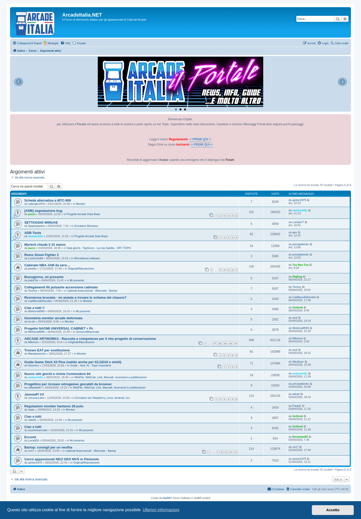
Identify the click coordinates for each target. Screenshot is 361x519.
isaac (31, 409)
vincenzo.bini (36, 397)
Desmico (33, 365)
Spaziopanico (36, 225)
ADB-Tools (32, 233)
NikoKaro (298, 361)
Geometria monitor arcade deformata (53, 318)
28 (220, 343)
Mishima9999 (36, 311)
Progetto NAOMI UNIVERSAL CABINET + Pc (58, 328)
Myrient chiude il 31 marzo (45, 244)
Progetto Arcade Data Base (83, 214)
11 (236, 452)
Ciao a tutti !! (34, 308)
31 (236, 343)
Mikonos (33, 342)
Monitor (80, 203)
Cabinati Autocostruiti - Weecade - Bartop (92, 290)
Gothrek (297, 307)
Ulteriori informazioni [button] (161, 510)
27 (214, 343)
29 (225, 343)
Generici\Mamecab (87, 331)
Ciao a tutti (32, 416)
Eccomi (30, 437)
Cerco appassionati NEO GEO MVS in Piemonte (61, 459)
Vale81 (32, 419)
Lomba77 (298, 222)
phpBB (166, 498)
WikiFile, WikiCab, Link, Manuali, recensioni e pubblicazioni (110, 377)
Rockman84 (300, 436)
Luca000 (33, 440)
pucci (31, 214)
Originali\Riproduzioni (81, 268)
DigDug (297, 276)
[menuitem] (65, 43)
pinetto (32, 268)
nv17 (31, 450)
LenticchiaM (35, 258)
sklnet (296, 394)
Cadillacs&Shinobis (40, 300)
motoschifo (299, 210)
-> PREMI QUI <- (200, 139)
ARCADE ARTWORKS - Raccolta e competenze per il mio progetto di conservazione (90, 339)
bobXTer (33, 280)
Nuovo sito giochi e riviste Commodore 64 (57, 374)
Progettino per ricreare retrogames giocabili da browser (68, 384)
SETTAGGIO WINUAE (41, 222)
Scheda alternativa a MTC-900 (47, 200)
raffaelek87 (35, 387)
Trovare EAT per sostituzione (47, 350)
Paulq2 (296, 405)
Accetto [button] (332, 510)
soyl (294, 317)
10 (230, 452)
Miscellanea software (87, 258)
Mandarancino (37, 353)
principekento (300, 244)
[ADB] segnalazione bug (43, 211)
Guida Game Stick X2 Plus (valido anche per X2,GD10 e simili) (72, 362)
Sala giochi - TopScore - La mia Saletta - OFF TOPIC (99, 247)
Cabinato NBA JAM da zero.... (47, 265)
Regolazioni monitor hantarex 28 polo (53, 406)
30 (230, 343)
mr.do (31, 321)
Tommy (32, 290)
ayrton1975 (299, 200)
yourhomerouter (38, 430)
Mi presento (77, 280)
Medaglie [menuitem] (53, 43)
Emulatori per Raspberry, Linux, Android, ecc (102, 397)
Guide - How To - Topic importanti (90, 365)
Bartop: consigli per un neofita (48, 447)
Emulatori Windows (86, 225)
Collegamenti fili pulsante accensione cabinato (61, 287)
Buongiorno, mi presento (44, 277)
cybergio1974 (36, 203)
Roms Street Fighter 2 (41, 255)
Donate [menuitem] (81, 43)
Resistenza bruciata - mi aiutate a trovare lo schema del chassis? (75, 297)
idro (294, 232)
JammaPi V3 (34, 394)
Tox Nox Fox (300, 264)
